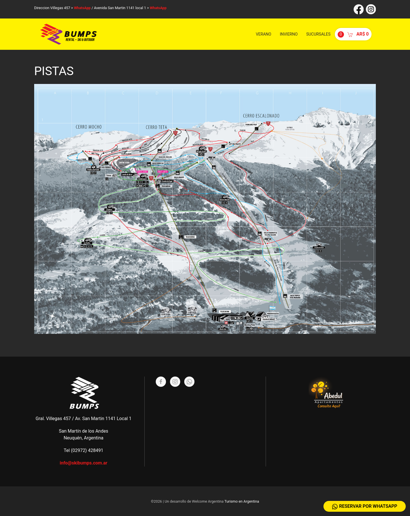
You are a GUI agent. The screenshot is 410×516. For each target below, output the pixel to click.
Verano (263, 34)
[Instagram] (175, 382)
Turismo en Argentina (241, 501)
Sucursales (318, 34)
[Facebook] (161, 382)
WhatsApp (82, 8)
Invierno (289, 34)
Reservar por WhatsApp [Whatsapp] (364, 506)
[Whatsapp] (189, 382)
